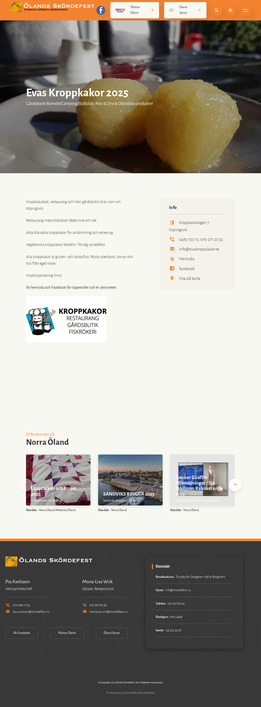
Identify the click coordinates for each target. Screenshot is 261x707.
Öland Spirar (185, 10)
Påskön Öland (134, 10)
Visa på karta (184, 278)
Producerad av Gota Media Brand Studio (130, 692)
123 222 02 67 (173, 630)
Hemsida (181, 259)
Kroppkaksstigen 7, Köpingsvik (189, 226)
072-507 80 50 (94, 605)
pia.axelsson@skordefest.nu (27, 611)
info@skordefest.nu (178, 590)
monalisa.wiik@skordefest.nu (105, 611)
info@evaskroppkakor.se (194, 249)
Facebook (181, 268)
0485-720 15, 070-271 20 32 (196, 239)
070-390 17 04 (17, 605)
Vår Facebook (21, 633)
